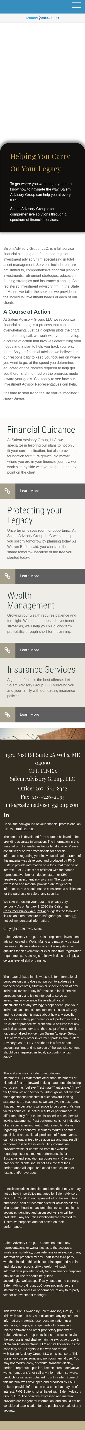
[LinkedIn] (6, 814)
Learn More (29, 490)
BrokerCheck (25, 829)
